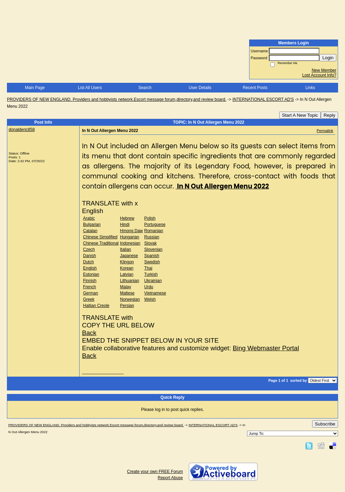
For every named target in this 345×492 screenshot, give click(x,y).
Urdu (148, 286)
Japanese (129, 255)
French (89, 286)
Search (145, 87)
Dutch (88, 262)
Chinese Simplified (100, 237)
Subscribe (325, 424)
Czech (89, 249)
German (90, 293)
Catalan (90, 230)
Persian (127, 305)
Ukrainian (153, 280)
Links (310, 87)
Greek (88, 299)
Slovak (150, 243)
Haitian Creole (96, 305)
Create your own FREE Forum (155, 471)
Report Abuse (170, 477)
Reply (329, 115)
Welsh (150, 299)
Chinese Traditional (101, 243)
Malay (125, 286)
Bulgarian (92, 224)
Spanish (151, 255)
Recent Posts (255, 87)
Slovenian (153, 249)
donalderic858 (22, 129)
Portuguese (154, 224)
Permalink (325, 131)
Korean (127, 268)
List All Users (90, 87)
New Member (324, 70)
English (90, 268)
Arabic (89, 218)
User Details (200, 87)
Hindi (124, 224)
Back (89, 332)
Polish (150, 218)
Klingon (127, 262)
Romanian (153, 230)
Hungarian (129, 237)
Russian (151, 237)
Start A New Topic (300, 115)
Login (328, 57)
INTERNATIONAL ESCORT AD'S (263, 99)
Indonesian (130, 243)
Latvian (127, 274)
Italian (125, 249)
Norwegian (130, 299)
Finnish (90, 280)
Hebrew (127, 218)
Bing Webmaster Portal (266, 348)
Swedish (152, 262)
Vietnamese (155, 293)
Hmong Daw (131, 230)
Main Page (35, 87)
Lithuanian (129, 280)
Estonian (91, 274)
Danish (89, 255)
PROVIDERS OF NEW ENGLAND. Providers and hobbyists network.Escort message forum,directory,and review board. (116, 99)
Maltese (127, 293)
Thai (148, 268)
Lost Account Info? (319, 75)
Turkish (151, 274)
